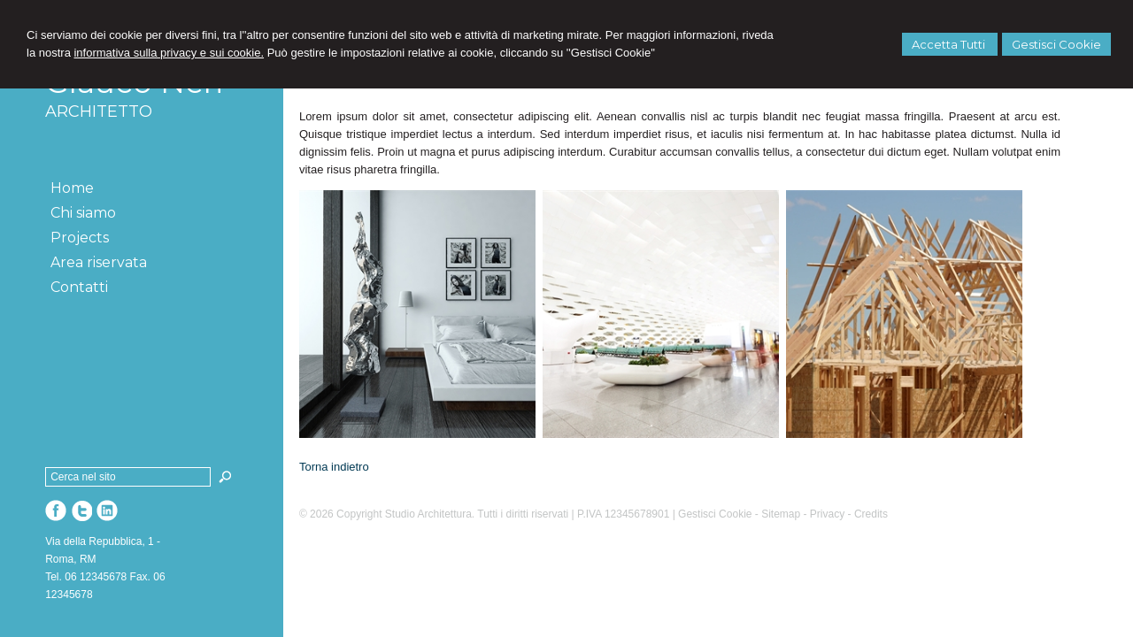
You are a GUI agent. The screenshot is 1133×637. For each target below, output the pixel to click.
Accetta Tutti (950, 44)
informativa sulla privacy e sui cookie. (168, 52)
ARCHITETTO (98, 111)
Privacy (827, 514)
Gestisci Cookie (1056, 44)
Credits (871, 514)
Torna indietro (334, 466)
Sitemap (780, 514)
